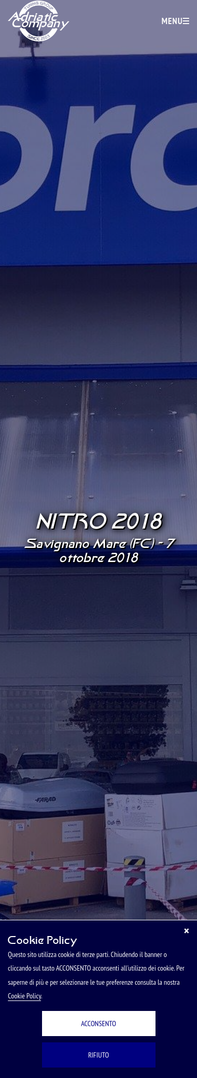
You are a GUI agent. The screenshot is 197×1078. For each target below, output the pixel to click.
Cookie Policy (24, 995)
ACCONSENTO (98, 1023)
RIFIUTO (98, 1055)
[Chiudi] (186, 930)
